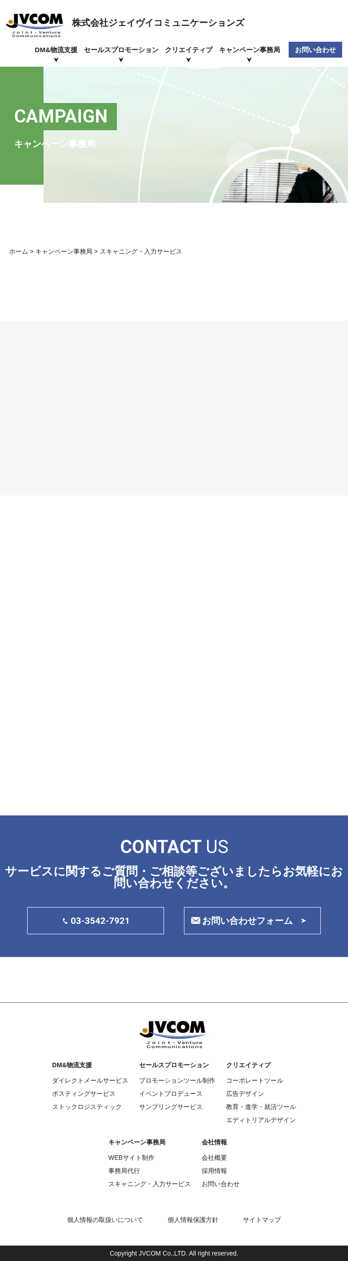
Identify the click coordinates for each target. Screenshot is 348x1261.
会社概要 (214, 1157)
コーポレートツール (254, 1080)
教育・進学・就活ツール (261, 1106)
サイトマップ (262, 1219)
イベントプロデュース (171, 1093)
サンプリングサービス (171, 1106)
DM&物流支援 (56, 50)
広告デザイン (245, 1093)
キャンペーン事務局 (249, 50)
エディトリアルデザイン (261, 1120)
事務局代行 (124, 1170)
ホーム (18, 251)
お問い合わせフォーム (247, 921)
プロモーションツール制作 (177, 1080)
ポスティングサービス (84, 1093)
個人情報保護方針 (193, 1219)
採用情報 (214, 1170)
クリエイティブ (189, 50)
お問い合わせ (315, 50)
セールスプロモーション (121, 50)
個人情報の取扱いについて (105, 1219)
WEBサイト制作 (131, 1157)
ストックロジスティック (87, 1106)
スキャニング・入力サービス (149, 1183)
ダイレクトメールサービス (90, 1080)
